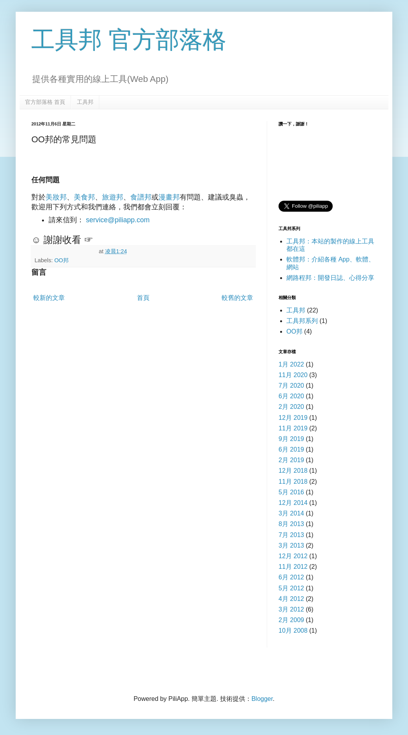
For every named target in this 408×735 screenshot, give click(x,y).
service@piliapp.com (118, 220)
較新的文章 (49, 297)
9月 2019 (291, 439)
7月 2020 (291, 385)
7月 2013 (291, 535)
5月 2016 (291, 492)
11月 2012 (293, 566)
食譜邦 (140, 197)
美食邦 (84, 197)
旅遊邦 (112, 197)
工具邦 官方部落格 (128, 40)
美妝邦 (56, 197)
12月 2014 (293, 502)
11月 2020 (293, 375)
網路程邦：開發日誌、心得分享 (330, 277)
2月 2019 (291, 460)
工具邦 (85, 102)
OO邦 (61, 260)
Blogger (262, 698)
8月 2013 (291, 524)
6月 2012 (291, 577)
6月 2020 (291, 396)
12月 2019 (293, 417)
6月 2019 (291, 449)
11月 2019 (293, 428)
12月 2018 (293, 470)
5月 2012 (291, 588)
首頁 (143, 297)
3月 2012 (291, 609)
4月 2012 (291, 598)
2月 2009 (291, 620)
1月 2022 (291, 364)
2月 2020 (291, 406)
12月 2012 (293, 556)
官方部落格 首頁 (45, 102)
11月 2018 (293, 481)
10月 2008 (293, 630)
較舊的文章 (237, 297)
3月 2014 (291, 513)
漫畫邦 (169, 197)
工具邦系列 (302, 321)
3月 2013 (291, 545)
